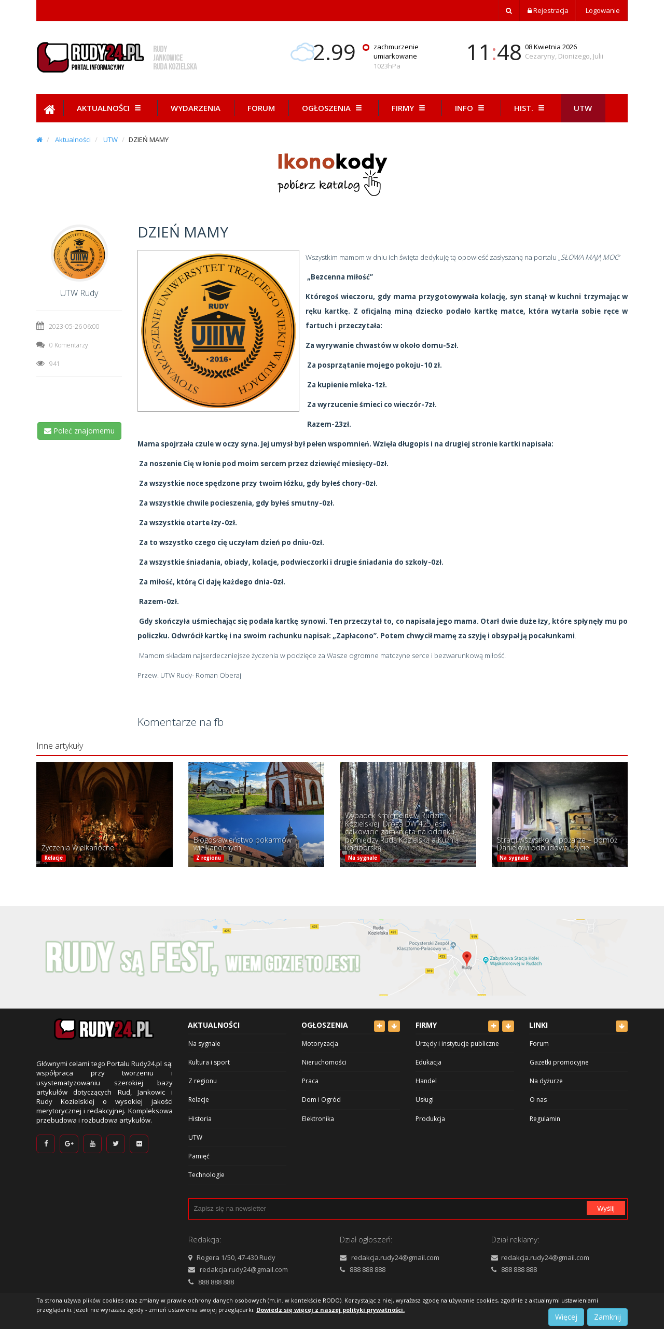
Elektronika (318, 1118)
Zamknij (607, 1317)
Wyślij (606, 1208)
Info (471, 108)
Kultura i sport (209, 1062)
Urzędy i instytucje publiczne (457, 1043)
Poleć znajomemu (79, 431)
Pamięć (199, 1156)
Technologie (206, 1174)
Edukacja (428, 1062)
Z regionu (208, 858)
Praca (310, 1080)
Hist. (530, 108)
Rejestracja (548, 10)
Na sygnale (362, 858)
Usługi (425, 1099)
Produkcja (430, 1118)
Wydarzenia (195, 108)
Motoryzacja (320, 1043)
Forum (261, 108)
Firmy (410, 108)
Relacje (54, 858)
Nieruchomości (324, 1062)
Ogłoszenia (333, 108)
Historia (200, 1118)
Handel (426, 1080)
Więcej (566, 1317)
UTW (110, 139)
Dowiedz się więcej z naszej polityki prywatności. (330, 1309)
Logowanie (602, 10)
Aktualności (110, 108)
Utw (583, 108)
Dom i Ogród (321, 1099)
